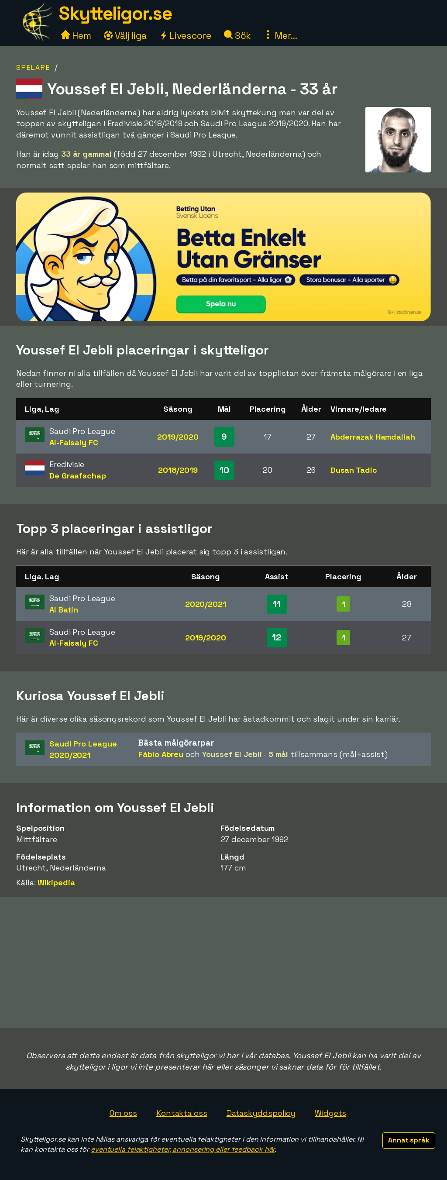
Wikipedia (56, 882)
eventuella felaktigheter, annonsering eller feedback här (183, 1149)
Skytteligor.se (115, 13)
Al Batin (63, 610)
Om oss (123, 1113)
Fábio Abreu (160, 754)
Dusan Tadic (353, 470)
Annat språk (409, 1140)
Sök (237, 35)
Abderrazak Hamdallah (372, 437)
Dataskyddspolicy (261, 1113)
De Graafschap (77, 476)
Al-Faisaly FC (73, 442)
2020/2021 (205, 604)
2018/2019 (178, 470)
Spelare (33, 67)
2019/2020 (177, 437)
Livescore (185, 35)
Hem (76, 35)
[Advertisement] (223, 962)
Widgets (330, 1113)
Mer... (280, 35)
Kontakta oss (181, 1113)
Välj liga (125, 35)
